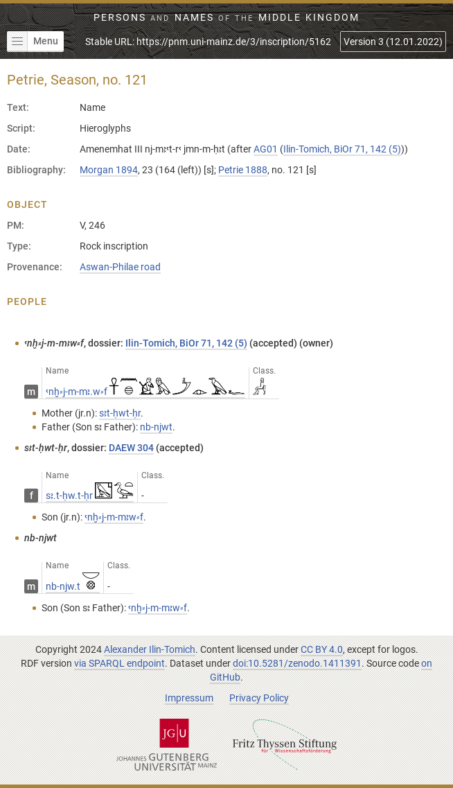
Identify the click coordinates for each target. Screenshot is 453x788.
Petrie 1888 (242, 169)
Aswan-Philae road (120, 266)
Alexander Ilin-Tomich (149, 649)
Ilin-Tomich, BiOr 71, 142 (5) (342, 149)
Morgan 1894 (109, 169)
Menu (32, 41)
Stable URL (208, 41)
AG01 (266, 149)
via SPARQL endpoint (119, 663)
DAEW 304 (131, 447)
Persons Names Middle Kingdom (226, 17)
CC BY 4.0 (322, 649)
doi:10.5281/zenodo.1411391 (297, 663)
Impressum (189, 697)
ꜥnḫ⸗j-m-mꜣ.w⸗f (145, 391)
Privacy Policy (259, 697)
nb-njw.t (73, 586)
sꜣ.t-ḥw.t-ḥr (90, 495)
